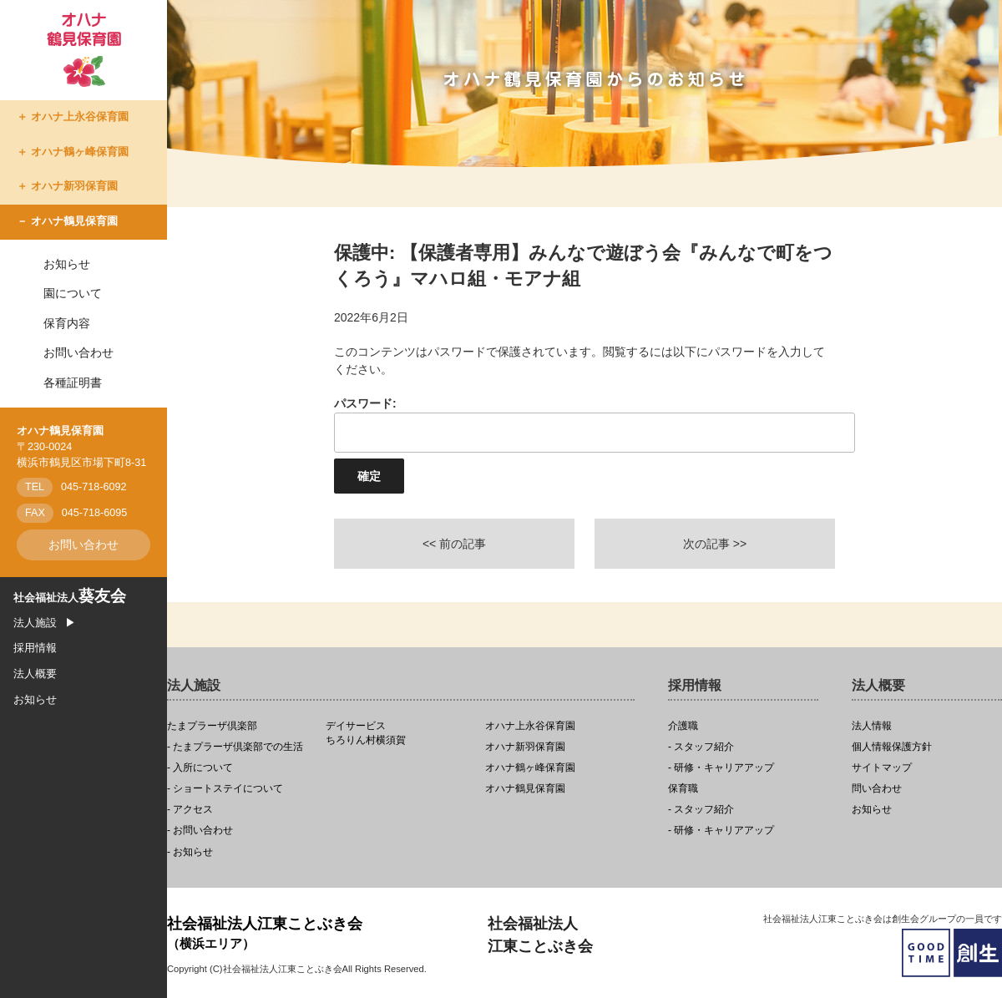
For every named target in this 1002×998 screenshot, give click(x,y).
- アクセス (190, 809)
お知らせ (66, 264)
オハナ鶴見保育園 (74, 221)
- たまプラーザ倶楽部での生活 (235, 747)
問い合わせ (877, 788)
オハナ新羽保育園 (74, 186)
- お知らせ (190, 852)
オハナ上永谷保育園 (80, 117)
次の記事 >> (714, 543)
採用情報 (35, 648)
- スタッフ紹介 (701, 747)
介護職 (683, 726)
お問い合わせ (78, 352)
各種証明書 (72, 382)
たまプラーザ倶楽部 (212, 726)
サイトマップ (882, 767)
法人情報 (872, 726)
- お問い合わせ (200, 830)
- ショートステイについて (225, 788)
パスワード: (584, 425)
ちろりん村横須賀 (400, 733)
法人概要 (35, 674)
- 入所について (200, 767)
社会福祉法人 (69, 598)
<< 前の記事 (454, 543)
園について (72, 293)
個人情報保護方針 (892, 747)
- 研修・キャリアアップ (721, 767)
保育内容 (66, 323)
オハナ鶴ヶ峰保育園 (80, 152)
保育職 (683, 788)
